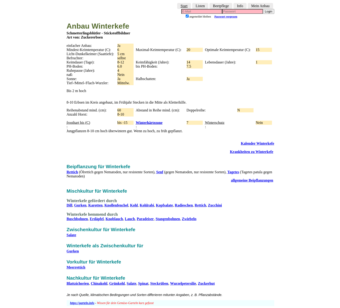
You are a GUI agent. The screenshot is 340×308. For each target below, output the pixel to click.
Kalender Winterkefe (257, 143)
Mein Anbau (260, 6)
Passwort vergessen (226, 16)
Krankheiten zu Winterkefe (251, 152)
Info (240, 6)
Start (184, 6)
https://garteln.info (82, 303)
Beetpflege (221, 6)
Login (268, 11)
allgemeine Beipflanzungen (252, 180)
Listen (200, 6)
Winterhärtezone (149, 123)
